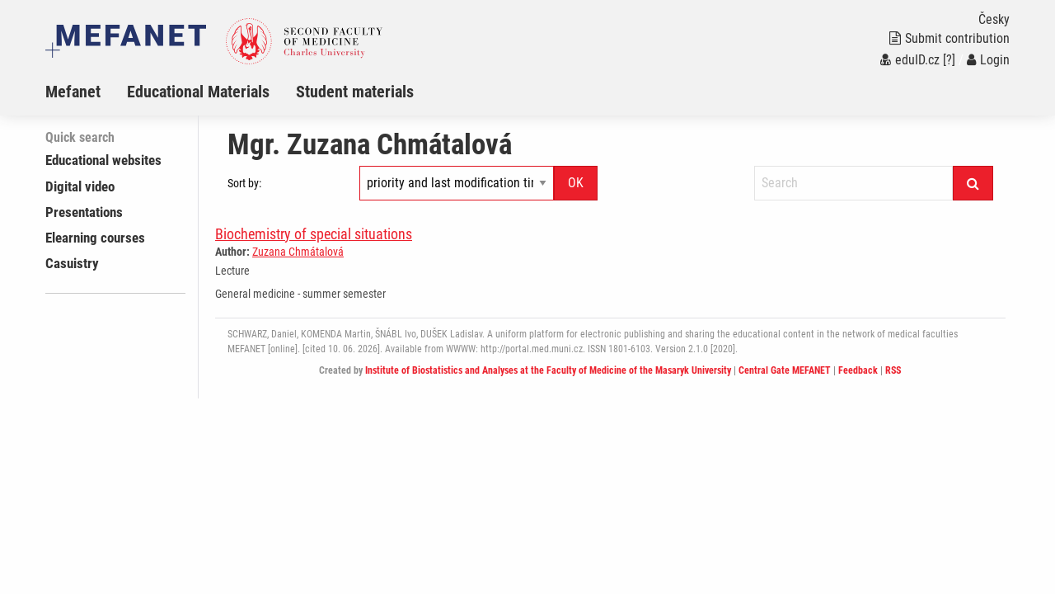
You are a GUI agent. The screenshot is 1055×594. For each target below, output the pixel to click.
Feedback (858, 370)
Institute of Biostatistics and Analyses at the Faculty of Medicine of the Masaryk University (548, 370)
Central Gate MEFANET (784, 370)
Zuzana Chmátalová (298, 251)
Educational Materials (198, 91)
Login (988, 60)
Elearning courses (95, 237)
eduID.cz (910, 60)
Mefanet (73, 91)
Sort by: (244, 183)
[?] (949, 60)
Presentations (84, 212)
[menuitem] (86, 91)
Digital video (80, 186)
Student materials (355, 91)
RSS (893, 370)
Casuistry (72, 263)
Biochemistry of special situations (313, 234)
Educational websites (103, 160)
